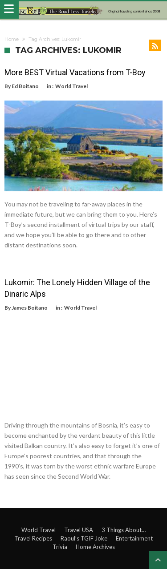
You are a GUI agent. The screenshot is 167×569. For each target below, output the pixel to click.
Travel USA (78, 529)
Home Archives (95, 546)
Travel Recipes (33, 538)
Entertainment (134, 538)
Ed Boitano (25, 86)
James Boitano (30, 307)
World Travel (71, 86)
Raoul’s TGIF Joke (84, 538)
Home (11, 39)
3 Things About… (124, 529)
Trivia (60, 546)
